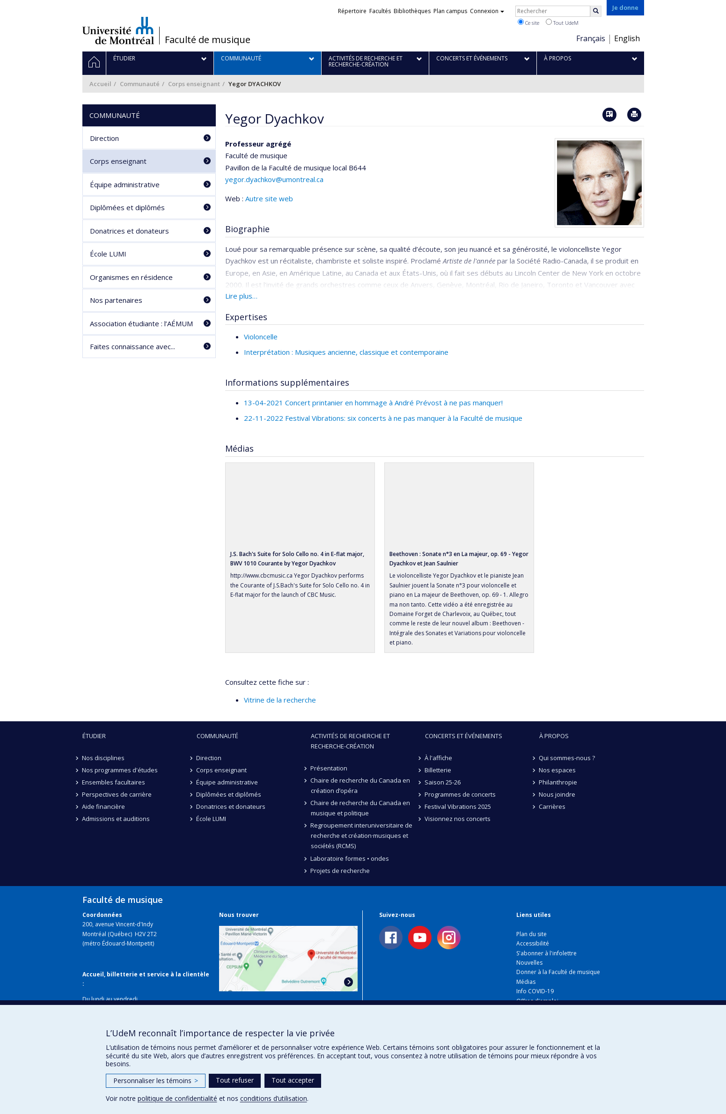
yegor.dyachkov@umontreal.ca (274, 179)
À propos (554, 736)
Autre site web (269, 198)
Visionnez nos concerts (458, 818)
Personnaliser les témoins (155, 1080)
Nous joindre (557, 794)
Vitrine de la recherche (280, 699)
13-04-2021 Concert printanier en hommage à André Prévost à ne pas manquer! (373, 402)
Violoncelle (261, 336)
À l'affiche (439, 758)
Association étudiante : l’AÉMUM (141, 323)
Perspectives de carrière (117, 794)
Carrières (552, 806)
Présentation (329, 768)
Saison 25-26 (443, 782)
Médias (525, 982)
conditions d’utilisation (273, 1098)
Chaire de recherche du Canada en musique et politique (361, 808)
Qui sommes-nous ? (567, 758)
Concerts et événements (463, 736)
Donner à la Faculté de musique (558, 972)
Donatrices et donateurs (129, 230)
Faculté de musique (207, 39)
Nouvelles (529, 963)
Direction (104, 138)
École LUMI (108, 253)
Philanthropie (558, 782)
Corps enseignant (194, 84)
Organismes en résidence (131, 277)
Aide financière (103, 806)
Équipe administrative (125, 184)
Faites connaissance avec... (132, 346)
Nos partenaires (116, 300)
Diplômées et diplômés (127, 207)
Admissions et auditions (116, 818)
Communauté (140, 84)
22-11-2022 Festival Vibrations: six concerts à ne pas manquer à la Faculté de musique (383, 418)
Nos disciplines (103, 758)
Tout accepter (292, 1080)
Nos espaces (557, 770)
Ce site (528, 22)
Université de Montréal (118, 30)
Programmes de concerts (460, 794)
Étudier (94, 736)
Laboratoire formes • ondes (350, 858)
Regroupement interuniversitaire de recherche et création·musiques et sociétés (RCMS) (362, 835)
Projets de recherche (340, 870)
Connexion (487, 11)
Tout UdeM (562, 22)
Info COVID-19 (535, 991)
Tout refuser (235, 1080)
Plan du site (531, 934)
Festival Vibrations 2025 (458, 806)
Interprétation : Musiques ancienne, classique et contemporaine (346, 352)
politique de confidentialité (177, 1098)
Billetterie (438, 770)
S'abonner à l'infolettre (546, 953)
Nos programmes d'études (120, 770)
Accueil (100, 84)
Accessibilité (532, 943)
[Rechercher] (595, 11)
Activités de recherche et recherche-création (350, 741)
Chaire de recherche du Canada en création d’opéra (361, 785)
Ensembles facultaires (114, 782)
